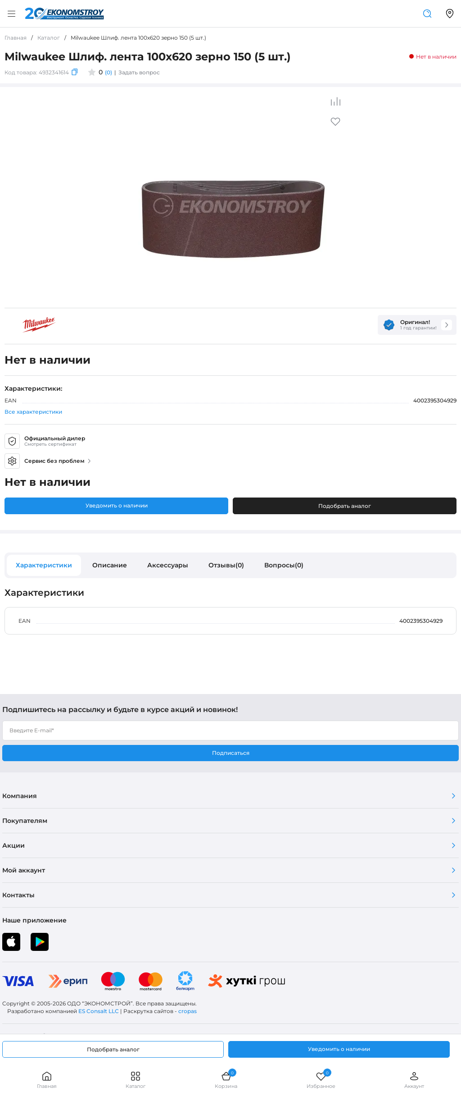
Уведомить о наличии (117, 505)
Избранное (321, 1080)
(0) (108, 72)
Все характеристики (33, 411)
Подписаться (230, 752)
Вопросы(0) (283, 565)
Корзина (226, 1080)
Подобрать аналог (344, 505)
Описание (109, 565)
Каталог (135, 1080)
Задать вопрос (139, 72)
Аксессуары (167, 565)
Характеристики (44, 565)
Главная (47, 1080)
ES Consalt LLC (98, 1011)
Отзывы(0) (226, 565)
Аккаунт (414, 1080)
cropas (187, 1011)
